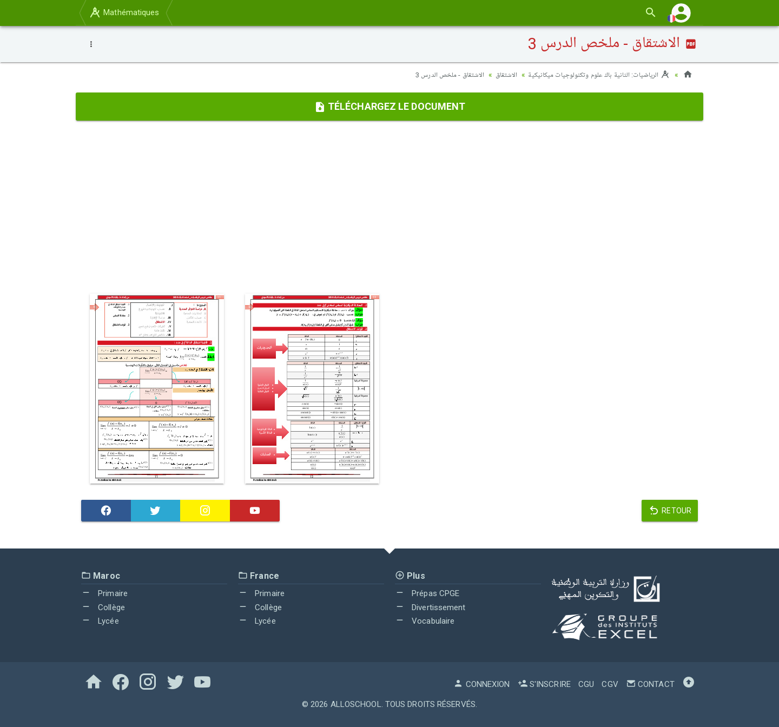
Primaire (104, 593)
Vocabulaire (424, 621)
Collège (103, 607)
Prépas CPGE (427, 593)
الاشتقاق (495, 74)
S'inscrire (544, 684)
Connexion (481, 684)
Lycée (100, 621)
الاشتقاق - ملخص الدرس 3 (436, 74)
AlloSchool (356, 704)
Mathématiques (124, 12)
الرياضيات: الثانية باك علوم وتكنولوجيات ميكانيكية (594, 74)
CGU (586, 684)
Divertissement (430, 607)
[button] (681, 12)
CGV (610, 684)
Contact (650, 684)
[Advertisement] (389, 207)
